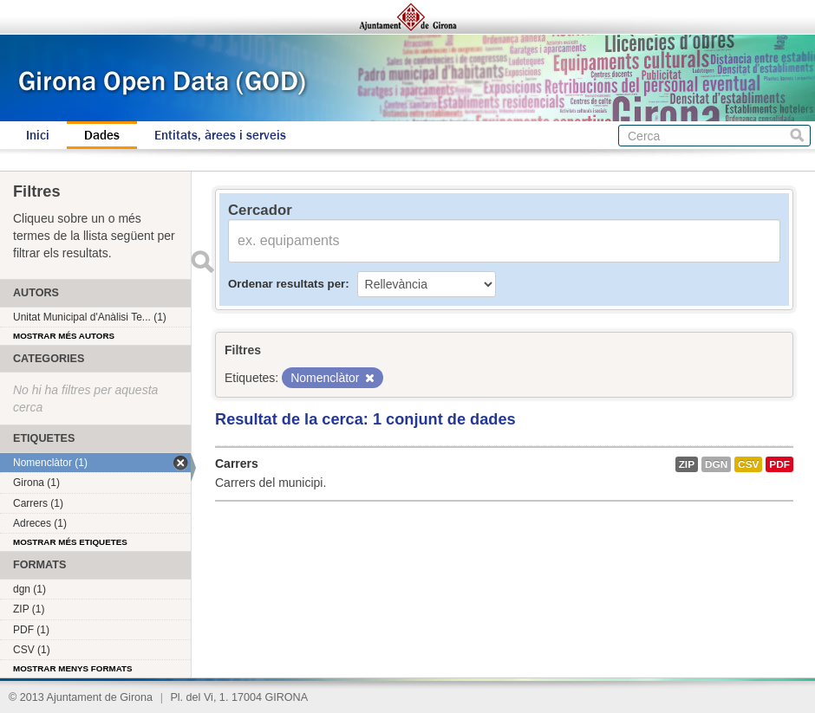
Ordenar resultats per (286, 283)
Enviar (202, 262)
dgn (716, 464)
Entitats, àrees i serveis (220, 135)
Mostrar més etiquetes (70, 542)
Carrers (236, 463)
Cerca (797, 135)
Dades (102, 135)
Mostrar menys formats (73, 668)
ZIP (686, 464)
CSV (748, 464)
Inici (37, 135)
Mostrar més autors (63, 335)
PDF (779, 464)
